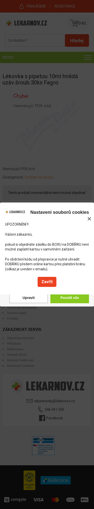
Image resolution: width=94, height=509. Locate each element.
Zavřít (47, 281)
